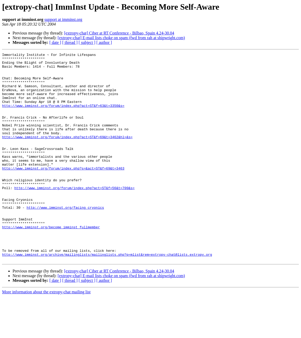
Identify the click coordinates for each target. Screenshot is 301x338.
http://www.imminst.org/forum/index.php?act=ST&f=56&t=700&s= (74, 215)
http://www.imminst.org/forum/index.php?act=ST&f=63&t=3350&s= (63, 116)
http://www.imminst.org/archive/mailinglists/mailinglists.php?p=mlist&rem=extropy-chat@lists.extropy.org (107, 295)
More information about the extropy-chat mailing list (46, 333)
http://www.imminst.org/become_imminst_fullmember (51, 262)
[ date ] (55, 42)
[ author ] (104, 42)
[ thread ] (70, 42)
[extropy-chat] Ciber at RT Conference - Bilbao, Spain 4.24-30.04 (119, 33)
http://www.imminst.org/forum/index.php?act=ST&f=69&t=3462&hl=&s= (67, 154)
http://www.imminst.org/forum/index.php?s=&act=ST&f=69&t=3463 (63, 191)
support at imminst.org (63, 19)
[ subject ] (87, 42)
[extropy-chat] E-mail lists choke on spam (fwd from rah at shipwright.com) (121, 38)
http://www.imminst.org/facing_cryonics (65, 238)
